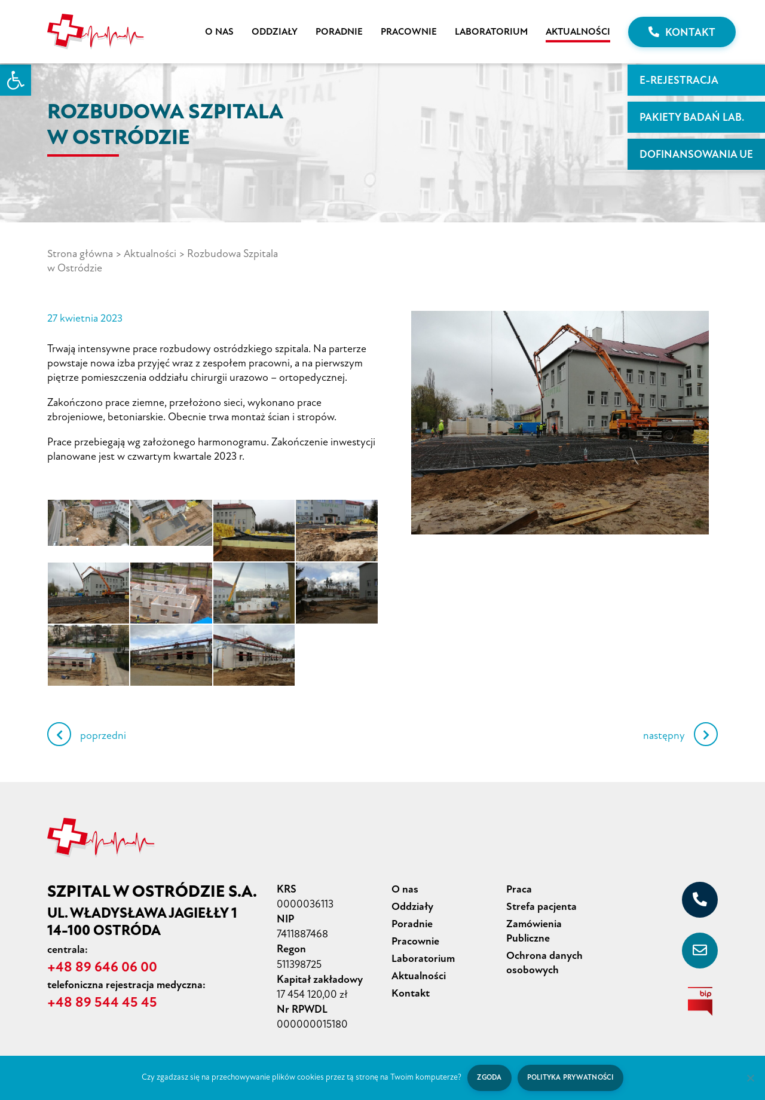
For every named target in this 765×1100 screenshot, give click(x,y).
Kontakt (681, 32)
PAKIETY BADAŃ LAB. (691, 117)
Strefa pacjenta (541, 906)
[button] (15, 80)
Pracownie (409, 31)
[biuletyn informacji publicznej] (700, 1001)
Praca (519, 889)
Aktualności (578, 31)
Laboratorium (491, 31)
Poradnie (339, 31)
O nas (219, 31)
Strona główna (80, 253)
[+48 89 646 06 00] (700, 900)
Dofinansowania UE (696, 154)
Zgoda (488, 1077)
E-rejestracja (678, 80)
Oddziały (275, 31)
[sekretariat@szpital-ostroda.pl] (700, 950)
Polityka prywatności (571, 1077)
